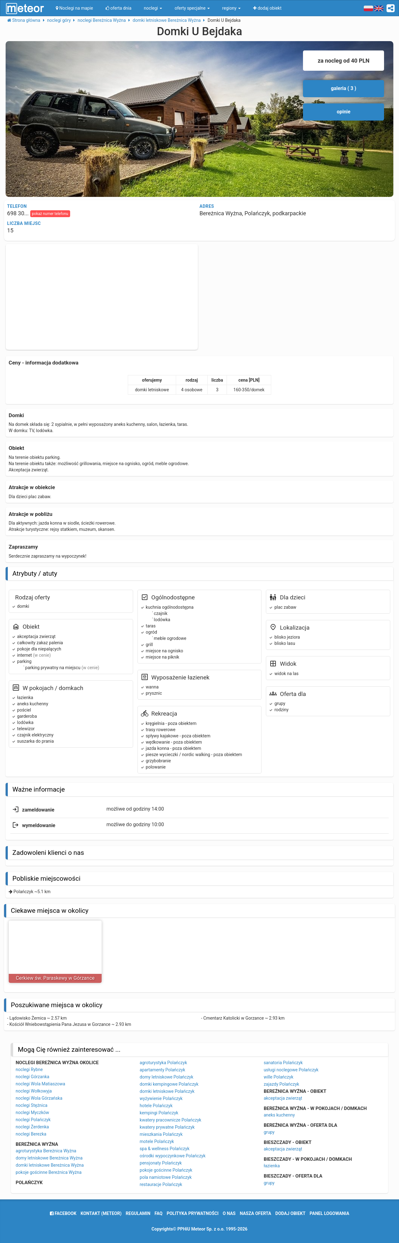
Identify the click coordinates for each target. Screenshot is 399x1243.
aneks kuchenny (279, 1114)
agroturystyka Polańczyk (163, 1062)
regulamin (138, 1213)
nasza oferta (255, 1213)
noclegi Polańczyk (33, 1119)
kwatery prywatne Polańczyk (167, 1127)
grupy (269, 1132)
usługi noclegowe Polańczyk (291, 1069)
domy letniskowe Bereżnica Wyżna (49, 1157)
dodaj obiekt (290, 1213)
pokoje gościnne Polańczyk (166, 1170)
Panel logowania (329, 1213)
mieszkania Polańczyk (161, 1134)
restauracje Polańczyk (161, 1184)
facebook (63, 1213)
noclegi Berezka (31, 1133)
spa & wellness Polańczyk (165, 1148)
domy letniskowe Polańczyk (166, 1076)
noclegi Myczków (32, 1112)
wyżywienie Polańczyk (161, 1098)
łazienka (272, 1165)
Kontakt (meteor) (101, 1213)
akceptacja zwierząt (283, 1098)
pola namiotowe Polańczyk (166, 1177)
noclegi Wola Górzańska (39, 1098)
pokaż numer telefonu (50, 214)
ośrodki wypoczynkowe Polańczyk (172, 1155)
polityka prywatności (193, 1213)
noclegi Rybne (29, 1069)
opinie (343, 112)
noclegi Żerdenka (32, 1126)
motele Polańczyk (157, 1141)
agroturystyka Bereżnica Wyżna (46, 1150)
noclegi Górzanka (32, 1076)
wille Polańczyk (278, 1076)
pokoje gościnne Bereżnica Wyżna (48, 1172)
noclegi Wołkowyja (34, 1090)
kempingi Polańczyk (159, 1112)
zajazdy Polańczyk (281, 1084)
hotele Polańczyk (156, 1105)
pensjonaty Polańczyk (161, 1162)
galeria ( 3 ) (343, 88)
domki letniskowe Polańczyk (167, 1091)
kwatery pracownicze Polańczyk (170, 1119)
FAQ (158, 1213)
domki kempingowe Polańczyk (169, 1084)
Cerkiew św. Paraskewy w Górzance (55, 978)
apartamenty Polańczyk (162, 1069)
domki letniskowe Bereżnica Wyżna (50, 1165)
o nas (229, 1213)
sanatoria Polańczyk (283, 1062)
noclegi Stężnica (31, 1105)
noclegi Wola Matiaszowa (40, 1083)
